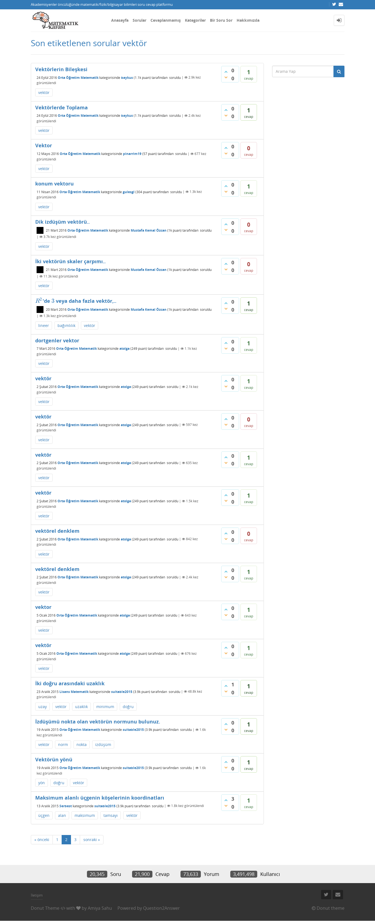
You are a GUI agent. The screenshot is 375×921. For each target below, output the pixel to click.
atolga (124, 348)
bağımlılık (66, 325)
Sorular (139, 20)
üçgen (44, 815)
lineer (43, 325)
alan (62, 815)
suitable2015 (121, 691)
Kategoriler (195, 20)
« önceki (41, 839)
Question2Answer (161, 908)
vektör (44, 92)
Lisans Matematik (74, 691)
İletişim (37, 895)
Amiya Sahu (100, 908)
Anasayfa (119, 20)
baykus (127, 77)
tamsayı (110, 815)
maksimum (85, 815)
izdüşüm (103, 744)
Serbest (65, 805)
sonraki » (91, 839)
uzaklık (81, 706)
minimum (105, 706)
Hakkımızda (248, 20)
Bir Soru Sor (221, 20)
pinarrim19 (132, 153)
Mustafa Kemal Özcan (148, 230)
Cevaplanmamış (165, 20)
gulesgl (129, 191)
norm (63, 744)
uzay (42, 706)
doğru (128, 706)
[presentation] (39, 301)
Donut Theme (45, 908)
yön (41, 782)
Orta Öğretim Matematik (78, 77)
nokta (81, 744)
